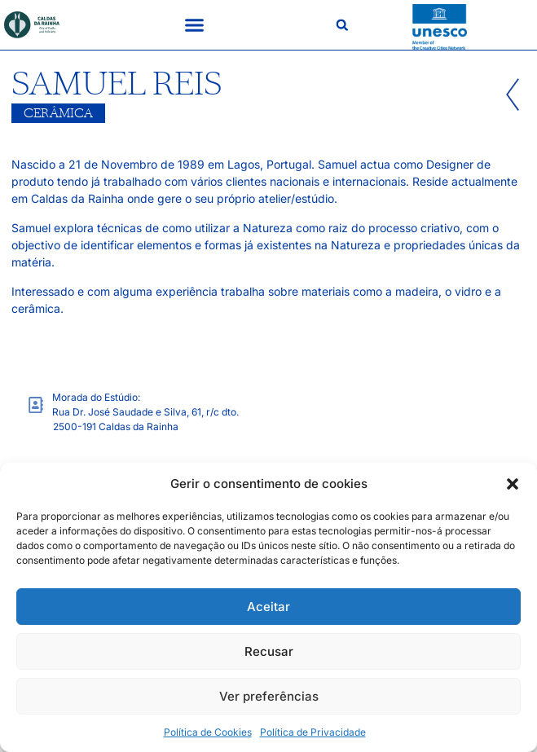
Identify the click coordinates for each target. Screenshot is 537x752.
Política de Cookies (208, 732)
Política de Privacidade (313, 732)
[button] (512, 484)
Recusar (268, 651)
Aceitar (268, 606)
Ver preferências (269, 696)
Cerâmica (58, 113)
